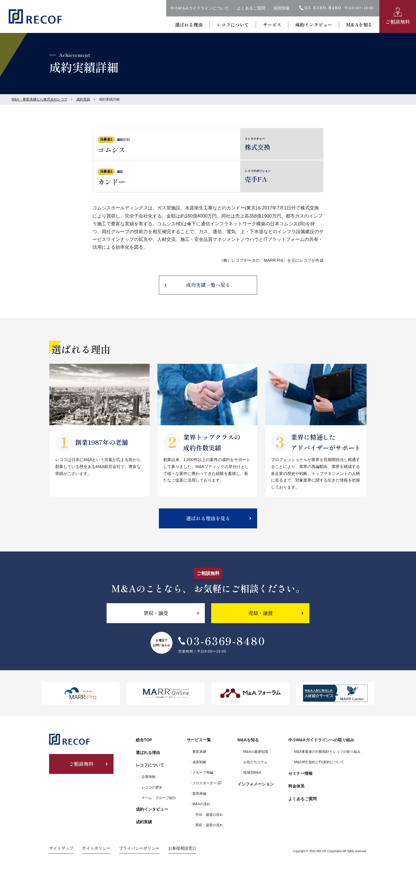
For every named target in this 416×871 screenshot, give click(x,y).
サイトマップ (61, 848)
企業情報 (148, 777)
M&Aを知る (359, 24)
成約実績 (83, 99)
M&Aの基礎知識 (255, 752)
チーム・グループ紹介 (159, 798)
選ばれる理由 (189, 24)
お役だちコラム (255, 762)
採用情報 (281, 8)
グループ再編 (202, 772)
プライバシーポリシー (139, 848)
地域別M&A (252, 772)
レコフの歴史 (152, 787)
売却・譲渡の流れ (209, 815)
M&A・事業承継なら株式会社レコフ (40, 99)
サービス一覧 (199, 740)
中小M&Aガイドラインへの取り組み (321, 740)
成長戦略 (199, 762)
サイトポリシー (96, 848)
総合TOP (144, 740)
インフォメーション (255, 784)
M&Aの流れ (201, 804)
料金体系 (296, 786)
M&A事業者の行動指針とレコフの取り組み (327, 752)
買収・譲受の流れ (209, 825)
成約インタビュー (313, 24)
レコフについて (233, 24)
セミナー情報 (300, 773)
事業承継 (199, 752)
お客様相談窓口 (182, 848)
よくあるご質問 (251, 8)
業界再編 (199, 794)
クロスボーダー (204, 783)
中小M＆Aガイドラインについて (199, 8)
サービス (272, 24)
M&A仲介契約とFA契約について (319, 762)
